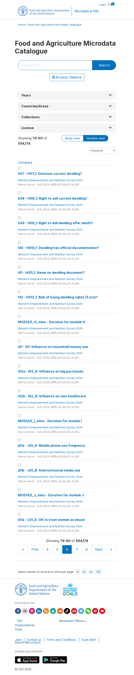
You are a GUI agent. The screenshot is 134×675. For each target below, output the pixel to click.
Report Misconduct (27, 642)
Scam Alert (89, 639)
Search (104, 65)
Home (21, 24)
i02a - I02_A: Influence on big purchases (50, 371)
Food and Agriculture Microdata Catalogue (55, 24)
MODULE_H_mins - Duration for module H (51, 322)
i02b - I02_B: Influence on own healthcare (52, 396)
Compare (25, 162)
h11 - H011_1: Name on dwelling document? (51, 272)
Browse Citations (67, 77)
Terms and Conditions (61, 639)
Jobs (18, 639)
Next (99, 549)
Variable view (96, 138)
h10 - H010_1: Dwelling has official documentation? (58, 248)
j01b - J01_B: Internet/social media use (49, 470)
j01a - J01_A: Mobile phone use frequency (51, 445)
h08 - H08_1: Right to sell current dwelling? (52, 198)
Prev (35, 549)
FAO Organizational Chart (24, 625)
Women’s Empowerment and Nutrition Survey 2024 (50, 180)
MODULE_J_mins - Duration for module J (51, 495)
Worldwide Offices (71, 621)
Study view (72, 138)
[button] (67, 95)
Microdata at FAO (87, 11)
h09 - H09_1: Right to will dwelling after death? (55, 223)
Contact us (34, 639)
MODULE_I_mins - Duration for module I (50, 421)
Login (102, 4)
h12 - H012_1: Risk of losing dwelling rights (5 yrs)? (58, 297)
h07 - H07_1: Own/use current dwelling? (50, 174)
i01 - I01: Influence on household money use (53, 347)
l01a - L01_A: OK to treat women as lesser (51, 520)
